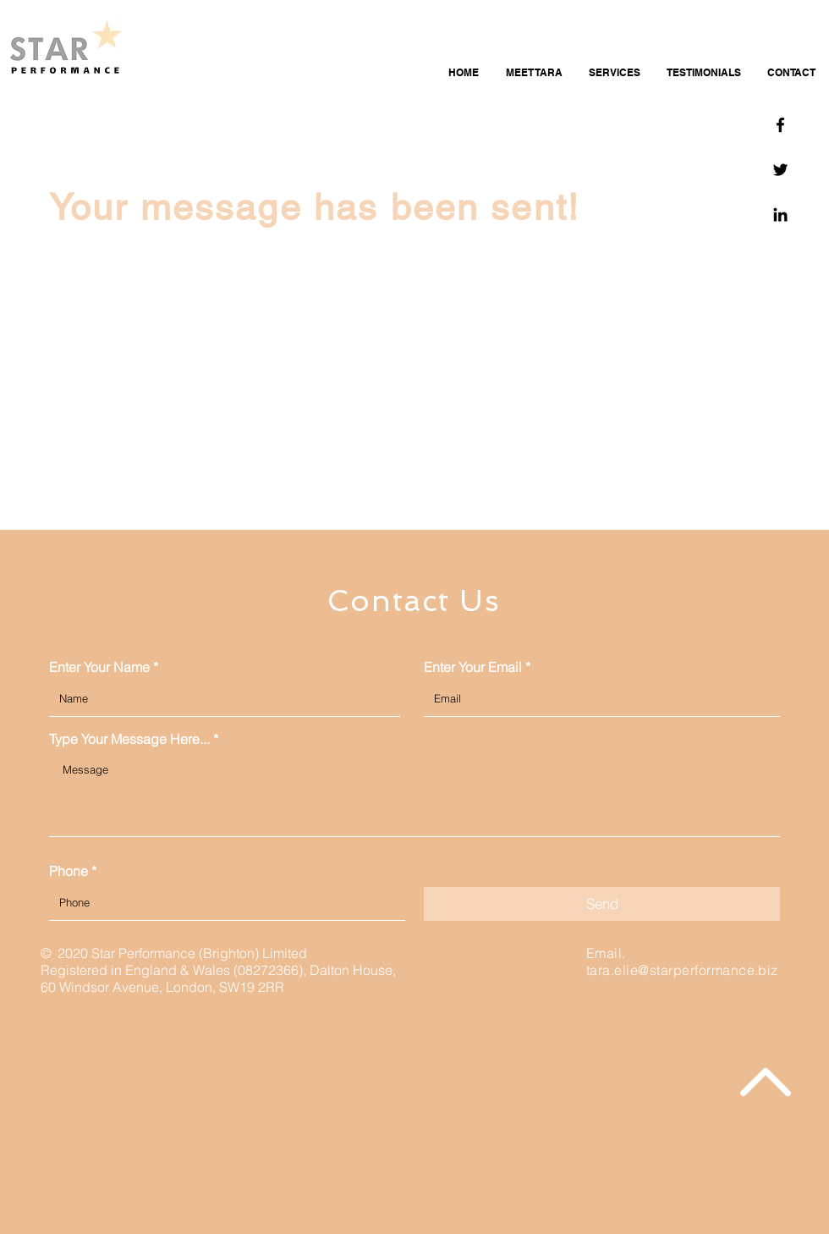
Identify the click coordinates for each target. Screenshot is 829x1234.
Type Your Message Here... (129, 739)
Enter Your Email (473, 667)
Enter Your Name (99, 667)
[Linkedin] (780, 214)
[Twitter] (780, 169)
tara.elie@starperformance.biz (682, 969)
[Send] (602, 904)
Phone (68, 871)
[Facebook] (780, 125)
